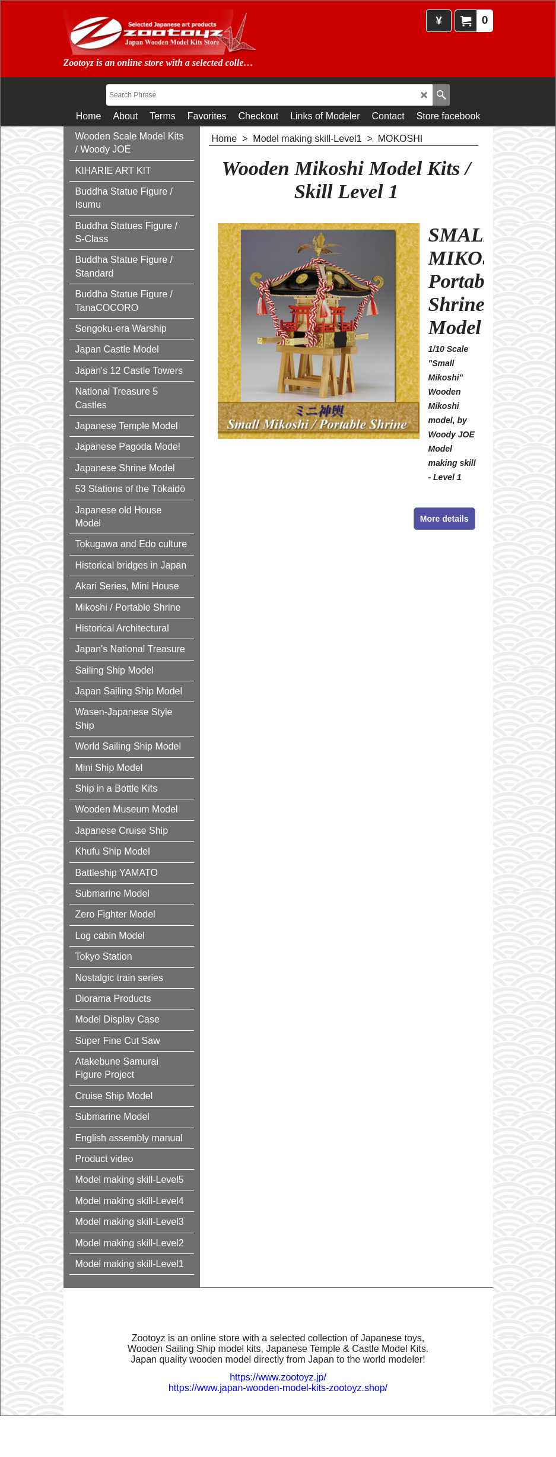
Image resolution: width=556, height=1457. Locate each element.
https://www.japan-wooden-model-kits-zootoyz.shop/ (278, 1387)
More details (444, 518)
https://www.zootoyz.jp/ (278, 1377)
